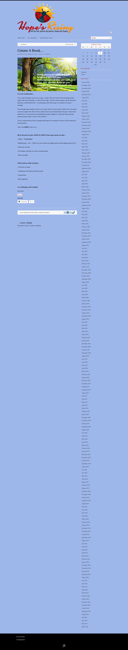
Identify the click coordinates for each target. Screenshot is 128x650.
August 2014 (85, 503)
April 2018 (85, 368)
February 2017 (86, 411)
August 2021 (85, 245)
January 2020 (85, 303)
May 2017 (84, 402)
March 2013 (85, 556)
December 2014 (86, 491)
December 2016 (86, 417)
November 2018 (86, 347)
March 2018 (85, 371)
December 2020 (86, 270)
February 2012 (86, 596)
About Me (21, 38)
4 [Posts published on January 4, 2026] (108, 50)
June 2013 (84, 547)
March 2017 (85, 408)
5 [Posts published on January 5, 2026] (83, 53)
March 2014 (85, 519)
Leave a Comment (44, 54)
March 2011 (85, 627)
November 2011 (86, 605)
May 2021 (84, 254)
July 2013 (84, 543)
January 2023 (85, 193)
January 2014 (85, 525)
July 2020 (84, 285)
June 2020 (84, 288)
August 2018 (85, 356)
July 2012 (84, 580)
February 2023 (86, 190)
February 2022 (86, 227)
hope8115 (22, 54)
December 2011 (86, 602)
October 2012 (85, 571)
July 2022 (84, 211)
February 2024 (86, 153)
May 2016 (84, 439)
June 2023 (84, 177)
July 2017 (84, 396)
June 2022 (84, 214)
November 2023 (86, 162)
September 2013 (86, 537)
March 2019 (85, 334)
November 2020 (86, 273)
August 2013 (85, 540)
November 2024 (86, 125)
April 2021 (85, 257)
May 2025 (84, 107)
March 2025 (85, 113)
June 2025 (84, 104)
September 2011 (86, 611)
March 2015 (85, 482)
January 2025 (85, 119)
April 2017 (85, 405)
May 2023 (84, 180)
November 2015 (86, 457)
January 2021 (85, 267)
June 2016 (84, 436)
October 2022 (85, 202)
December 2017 (86, 380)
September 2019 (86, 316)
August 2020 (85, 282)
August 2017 (85, 393)
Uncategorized (20, 639)
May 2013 (84, 550)
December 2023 (86, 159)
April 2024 (85, 147)
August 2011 (85, 614)
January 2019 (85, 340)
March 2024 (85, 150)
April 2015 (85, 479)
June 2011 (84, 620)
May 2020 (84, 291)
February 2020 (86, 300)
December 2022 (86, 196)
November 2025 (86, 88)
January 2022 (85, 230)
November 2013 (86, 531)
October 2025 (85, 91)
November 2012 (86, 568)
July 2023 (84, 174)
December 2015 (86, 454)
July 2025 (84, 100)
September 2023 (86, 168)
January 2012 (85, 599)
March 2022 (85, 223)
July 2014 (84, 507)
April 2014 (85, 516)
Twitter (83, 74)
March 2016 (85, 445)
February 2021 (86, 263)
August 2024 (85, 134)
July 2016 (84, 433)
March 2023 (85, 187)
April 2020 (85, 294)
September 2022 (86, 205)
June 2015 (84, 473)
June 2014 (84, 510)
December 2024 (86, 122)
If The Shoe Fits (69, 44)
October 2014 (85, 497)
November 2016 (86, 420)
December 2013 (86, 528)
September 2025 (86, 94)
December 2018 (86, 343)
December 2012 (86, 565)
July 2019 (84, 322)
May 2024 (84, 144)
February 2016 (86, 448)
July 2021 (84, 248)
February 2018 (86, 374)
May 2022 (84, 217)
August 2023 (85, 171)
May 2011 (84, 623)
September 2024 (86, 131)
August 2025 (85, 97)
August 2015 (85, 467)
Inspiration (23, 44)
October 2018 (85, 350)
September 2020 (86, 279)
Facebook (84, 72)
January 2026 (85, 82)
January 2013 (85, 562)
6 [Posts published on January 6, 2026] (87, 53)
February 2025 (86, 116)
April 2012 (85, 590)
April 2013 (85, 553)
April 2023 (85, 183)
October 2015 (85, 460)
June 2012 (84, 583)
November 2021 (86, 236)
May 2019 (84, 328)
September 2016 (86, 427)
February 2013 (86, 559)
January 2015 (85, 488)
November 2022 (86, 199)
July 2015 (84, 470)
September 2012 (86, 574)
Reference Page (46, 38)
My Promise (32, 38)
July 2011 (84, 617)
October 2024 (85, 128)
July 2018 (84, 359)
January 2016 (85, 451)
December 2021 (86, 233)
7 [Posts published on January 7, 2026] (91, 53)
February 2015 (86, 485)
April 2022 (85, 220)
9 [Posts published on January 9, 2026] (100, 53)
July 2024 (84, 137)
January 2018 (85, 377)
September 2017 (86, 390)
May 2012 (84, 587)
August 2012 (85, 577)
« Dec (95, 65)
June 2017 (84, 399)
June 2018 (84, 362)
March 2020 (85, 297)
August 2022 (85, 208)
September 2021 (86, 242)
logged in (27, 225)
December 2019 (86, 307)
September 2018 (86, 353)
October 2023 (85, 165)
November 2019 (86, 310)
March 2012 (85, 593)
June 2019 (84, 325)
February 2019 (86, 337)
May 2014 (84, 513)
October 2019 (85, 313)
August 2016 (85, 430)
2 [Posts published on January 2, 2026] (100, 50)
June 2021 (84, 251)
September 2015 (86, 463)
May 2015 (84, 476)
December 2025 (86, 85)
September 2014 (86, 500)
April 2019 (85, 331)
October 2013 (85, 534)
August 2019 (85, 319)
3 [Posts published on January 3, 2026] (104, 50)
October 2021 (85, 239)
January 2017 (85, 414)
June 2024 (84, 140)
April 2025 (85, 110)
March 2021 (85, 260)
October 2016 (85, 423)
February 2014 (86, 522)
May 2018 (84, 365)
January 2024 (85, 156)
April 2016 (85, 442)
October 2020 (85, 276)
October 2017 (85, 387)
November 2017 (86, 383)
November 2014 (86, 494)
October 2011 (85, 608)
